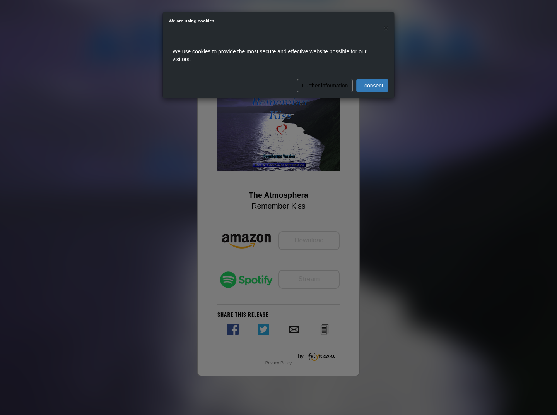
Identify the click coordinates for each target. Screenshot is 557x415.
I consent (372, 85)
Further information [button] (325, 85)
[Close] (386, 28)
